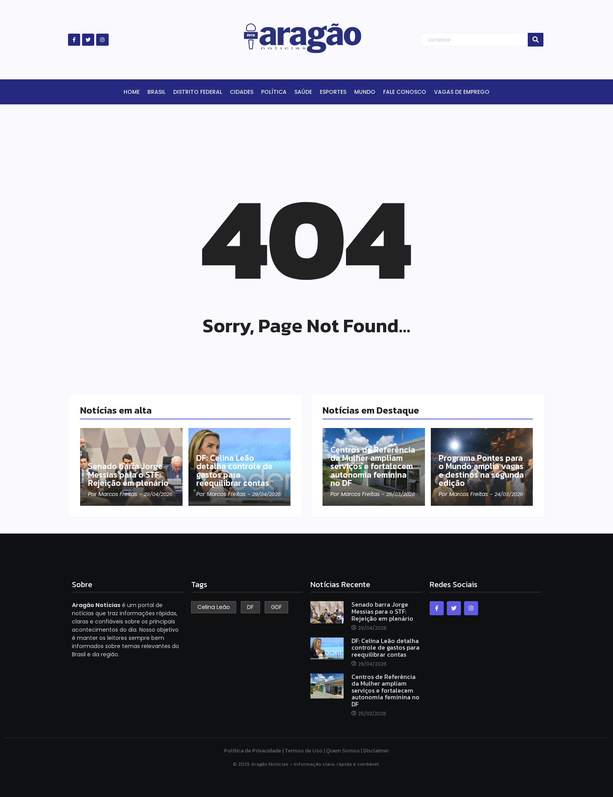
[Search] (473, 40)
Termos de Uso (304, 751)
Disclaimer (376, 751)
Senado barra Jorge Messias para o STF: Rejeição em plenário (129, 474)
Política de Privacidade (252, 751)
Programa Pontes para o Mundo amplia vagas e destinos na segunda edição (479, 470)
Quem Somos (343, 751)
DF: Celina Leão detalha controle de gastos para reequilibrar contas (235, 470)
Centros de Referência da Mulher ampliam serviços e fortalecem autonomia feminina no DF (372, 461)
